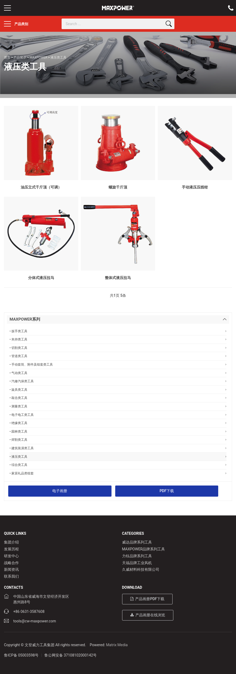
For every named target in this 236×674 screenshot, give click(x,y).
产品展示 (20, 57)
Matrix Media (117, 645)
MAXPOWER (38, 57)
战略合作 (11, 563)
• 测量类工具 (118, 406)
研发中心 (11, 556)
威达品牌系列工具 (137, 542)
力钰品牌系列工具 (137, 556)
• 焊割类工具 (118, 439)
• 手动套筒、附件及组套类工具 (118, 364)
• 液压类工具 (118, 456)
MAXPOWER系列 (25, 319)
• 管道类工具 (118, 356)
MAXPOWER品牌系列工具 (143, 549)
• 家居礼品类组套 (118, 473)
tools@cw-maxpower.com (34, 621)
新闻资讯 (11, 569)
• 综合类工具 (118, 464)
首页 (7, 57)
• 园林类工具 (118, 431)
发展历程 (11, 549)
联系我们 (11, 576)
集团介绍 (11, 542)
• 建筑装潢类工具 (118, 448)
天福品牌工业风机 (137, 563)
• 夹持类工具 (118, 339)
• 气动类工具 (118, 373)
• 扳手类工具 (118, 331)
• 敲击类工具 (118, 398)
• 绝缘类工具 (118, 423)
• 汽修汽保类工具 (118, 381)
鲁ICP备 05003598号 (21, 655)
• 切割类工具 (118, 347)
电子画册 (59, 491)
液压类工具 (58, 57)
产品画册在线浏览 (147, 615)
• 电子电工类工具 (118, 414)
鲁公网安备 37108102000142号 (70, 655)
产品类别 (16, 24)
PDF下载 (167, 491)
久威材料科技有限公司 (140, 569)
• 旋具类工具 (118, 389)
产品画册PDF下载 (147, 599)
